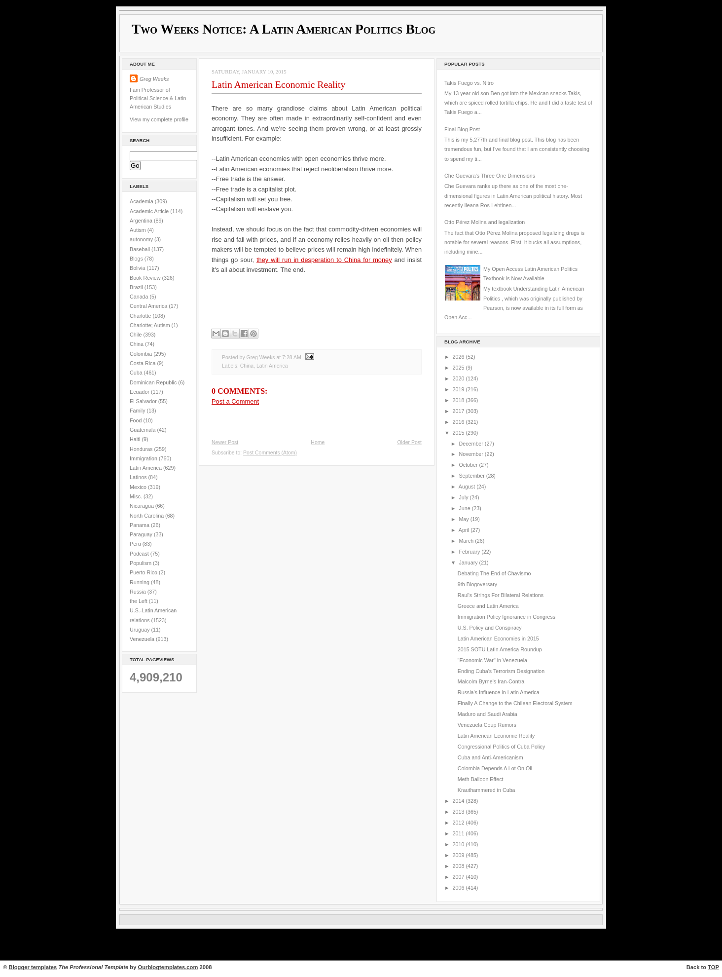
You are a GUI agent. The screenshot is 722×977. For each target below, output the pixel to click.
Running (140, 582)
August (467, 486)
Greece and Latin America (488, 606)
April (464, 530)
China (137, 344)
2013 (459, 812)
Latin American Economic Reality (278, 84)
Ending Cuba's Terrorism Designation (501, 671)
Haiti (136, 439)
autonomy (142, 239)
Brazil (137, 287)
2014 (459, 801)
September (472, 476)
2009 (459, 855)
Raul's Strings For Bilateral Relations (500, 595)
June (465, 508)
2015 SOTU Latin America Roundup (500, 649)
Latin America (146, 468)
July (464, 497)
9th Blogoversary (477, 584)
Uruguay (140, 630)
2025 (459, 368)
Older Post (409, 442)
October (469, 465)
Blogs (137, 259)
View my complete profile (159, 119)
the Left (139, 601)
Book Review (146, 278)
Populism (141, 563)
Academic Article (150, 211)
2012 (459, 823)
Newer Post (225, 442)
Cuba (137, 373)
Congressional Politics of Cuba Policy (501, 747)
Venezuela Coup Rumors (487, 725)
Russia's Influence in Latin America (499, 692)
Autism (138, 230)
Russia (138, 592)
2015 (459, 433)
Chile (136, 335)
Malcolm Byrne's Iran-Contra (491, 681)
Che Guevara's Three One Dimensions (489, 176)
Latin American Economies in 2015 (498, 638)
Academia (142, 201)
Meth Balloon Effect (481, 779)
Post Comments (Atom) (270, 452)
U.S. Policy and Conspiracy (490, 628)
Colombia (141, 354)
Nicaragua (142, 506)
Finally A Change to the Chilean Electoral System (515, 703)
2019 (459, 389)
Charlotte (141, 316)
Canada (140, 297)
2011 (459, 833)
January (469, 562)
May (464, 519)
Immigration (144, 458)
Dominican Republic (154, 382)
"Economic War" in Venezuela (492, 660)
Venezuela (143, 639)
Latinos (139, 477)
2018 (459, 400)
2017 (459, 411)
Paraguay (142, 534)
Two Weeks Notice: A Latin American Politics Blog (283, 29)
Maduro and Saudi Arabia (487, 714)
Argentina (142, 221)
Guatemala (143, 430)
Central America (149, 306)
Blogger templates (33, 967)
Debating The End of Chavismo (494, 573)
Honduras (142, 449)
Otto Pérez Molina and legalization (484, 222)
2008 (459, 866)
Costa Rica (143, 363)
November (471, 454)
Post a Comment (235, 401)
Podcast (140, 554)
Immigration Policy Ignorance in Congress (506, 617)
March (467, 541)
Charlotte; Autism (151, 325)
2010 (459, 844)
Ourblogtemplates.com (168, 967)
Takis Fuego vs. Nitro (469, 83)
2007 (459, 877)
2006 (459, 888)
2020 (459, 378)
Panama (140, 525)
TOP (713, 967)
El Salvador (144, 401)
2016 (459, 422)
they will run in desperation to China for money (324, 259)
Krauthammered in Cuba (486, 790)
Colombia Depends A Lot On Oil (495, 768)
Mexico (139, 487)
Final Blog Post (462, 129)
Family (138, 410)
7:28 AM (291, 357)
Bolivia (138, 268)
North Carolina (147, 516)
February (470, 552)
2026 (459, 357)
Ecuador (140, 392)
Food (136, 420)
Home (318, 442)
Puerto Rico (144, 572)
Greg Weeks (154, 79)
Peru (136, 544)
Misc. (137, 496)
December (471, 444)
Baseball (140, 249)
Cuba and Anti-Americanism (490, 757)
